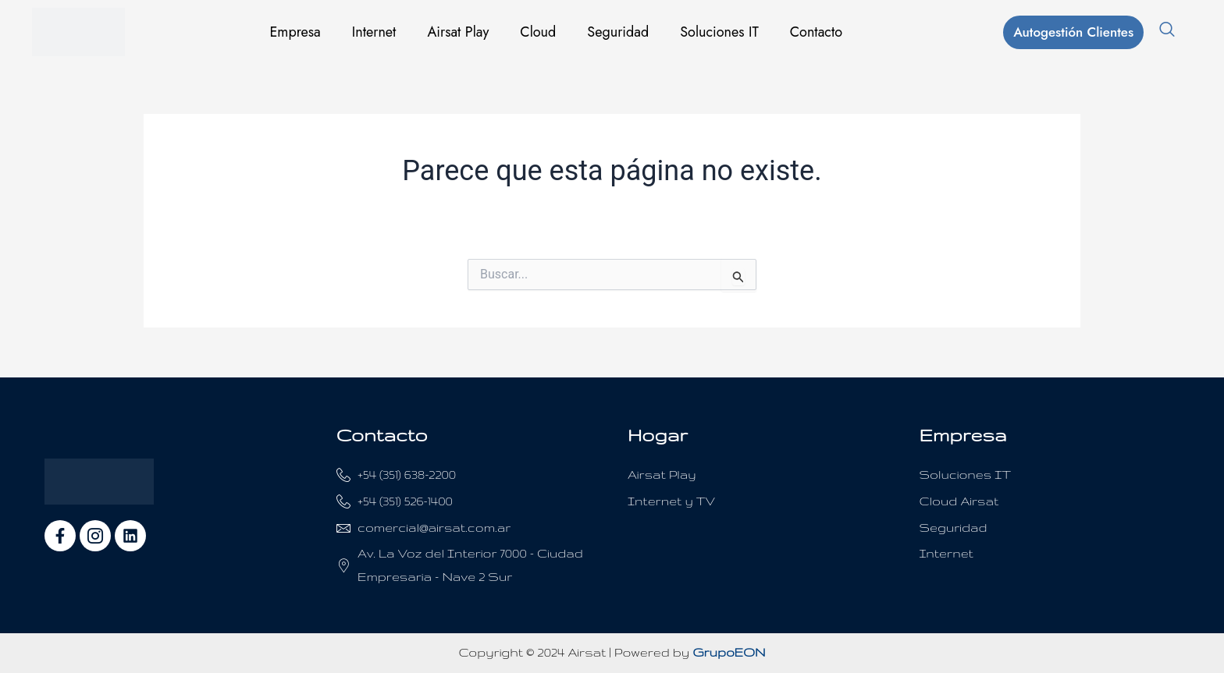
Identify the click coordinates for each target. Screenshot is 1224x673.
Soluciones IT (719, 32)
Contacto (816, 32)
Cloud (538, 32)
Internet (374, 32)
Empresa (294, 32)
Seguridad (618, 32)
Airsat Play (458, 32)
